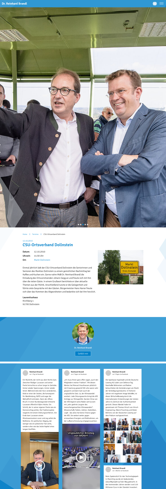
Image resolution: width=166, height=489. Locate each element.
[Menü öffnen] (161, 3)
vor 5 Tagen (116, 374)
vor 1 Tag (32, 374)
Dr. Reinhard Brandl (83, 347)
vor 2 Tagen (75, 374)
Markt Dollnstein (42, 259)
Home (25, 234)
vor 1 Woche (116, 471)
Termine (35, 234)
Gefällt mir (83, 353)
